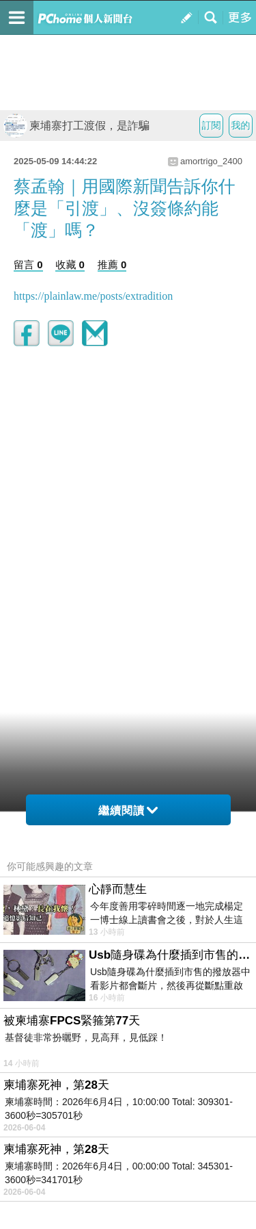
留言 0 (28, 264)
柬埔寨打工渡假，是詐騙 (76, 126)
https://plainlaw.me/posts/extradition (93, 296)
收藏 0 (70, 264)
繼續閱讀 (128, 810)
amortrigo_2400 (211, 161)
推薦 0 (112, 264)
